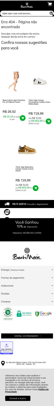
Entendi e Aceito (18, 398)
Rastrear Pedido (17, 270)
